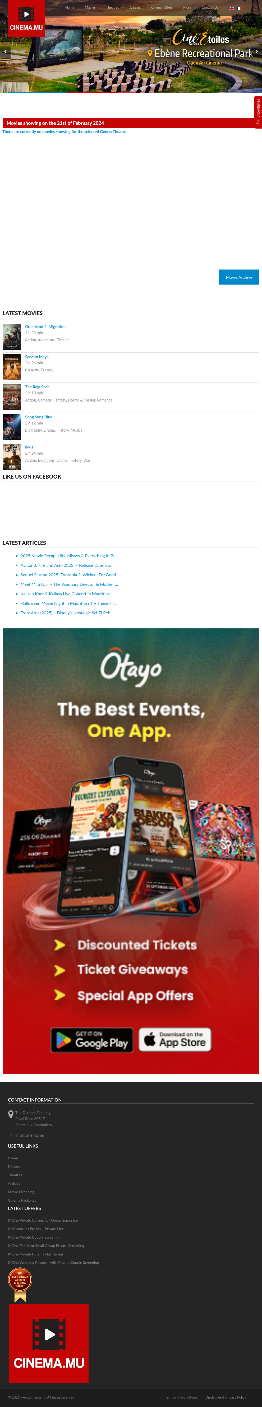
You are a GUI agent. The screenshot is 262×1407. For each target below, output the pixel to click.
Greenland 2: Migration (45, 326)
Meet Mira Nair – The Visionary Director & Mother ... (69, 584)
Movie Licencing (21, 1191)
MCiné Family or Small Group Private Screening (46, 1245)
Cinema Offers (162, 7)
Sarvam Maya (37, 356)
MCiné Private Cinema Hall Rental (35, 1254)
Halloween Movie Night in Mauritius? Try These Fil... (69, 603)
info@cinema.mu (29, 1135)
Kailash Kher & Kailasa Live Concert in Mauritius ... (67, 593)
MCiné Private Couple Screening (34, 1237)
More (187, 7)
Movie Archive (239, 277)
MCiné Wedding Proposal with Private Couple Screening (53, 1262)
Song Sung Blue (38, 416)
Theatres (112, 7)
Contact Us (210, 7)
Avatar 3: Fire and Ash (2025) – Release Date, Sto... (67, 565)
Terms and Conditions (181, 1397)
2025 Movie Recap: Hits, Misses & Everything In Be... (69, 555)
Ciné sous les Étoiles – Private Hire (36, 1228)
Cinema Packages (22, 1200)
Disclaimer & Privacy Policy (225, 1397)
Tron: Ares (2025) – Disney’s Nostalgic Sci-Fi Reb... (67, 612)
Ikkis (29, 447)
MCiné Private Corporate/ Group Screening (43, 1220)
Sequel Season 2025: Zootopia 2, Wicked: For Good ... (70, 574)
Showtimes (258, 108)
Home (69, 7)
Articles (135, 7)
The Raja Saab (37, 386)
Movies (90, 7)
